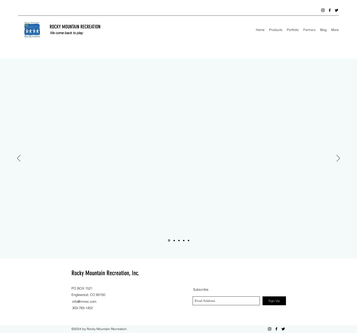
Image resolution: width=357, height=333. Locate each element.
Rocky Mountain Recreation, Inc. (105, 273)
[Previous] (18, 158)
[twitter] (336, 10)
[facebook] (329, 10)
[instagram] (323, 10)
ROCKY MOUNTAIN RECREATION (75, 27)
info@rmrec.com (84, 301)
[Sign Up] (274, 300)
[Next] (338, 158)
